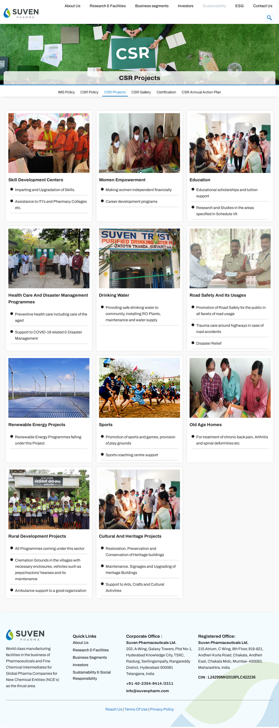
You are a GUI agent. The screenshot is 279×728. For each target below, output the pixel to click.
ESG (231, 12)
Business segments (153, 12)
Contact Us (251, 12)
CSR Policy (88, 93)
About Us (80, 12)
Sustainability (209, 12)
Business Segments (90, 659)
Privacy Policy (162, 710)
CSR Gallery (141, 93)
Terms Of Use (136, 710)
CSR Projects (114, 93)
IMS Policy (64, 93)
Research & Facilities (112, 12)
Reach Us (113, 710)
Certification (167, 93)
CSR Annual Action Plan (203, 93)
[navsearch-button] (269, 12)
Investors (183, 12)
